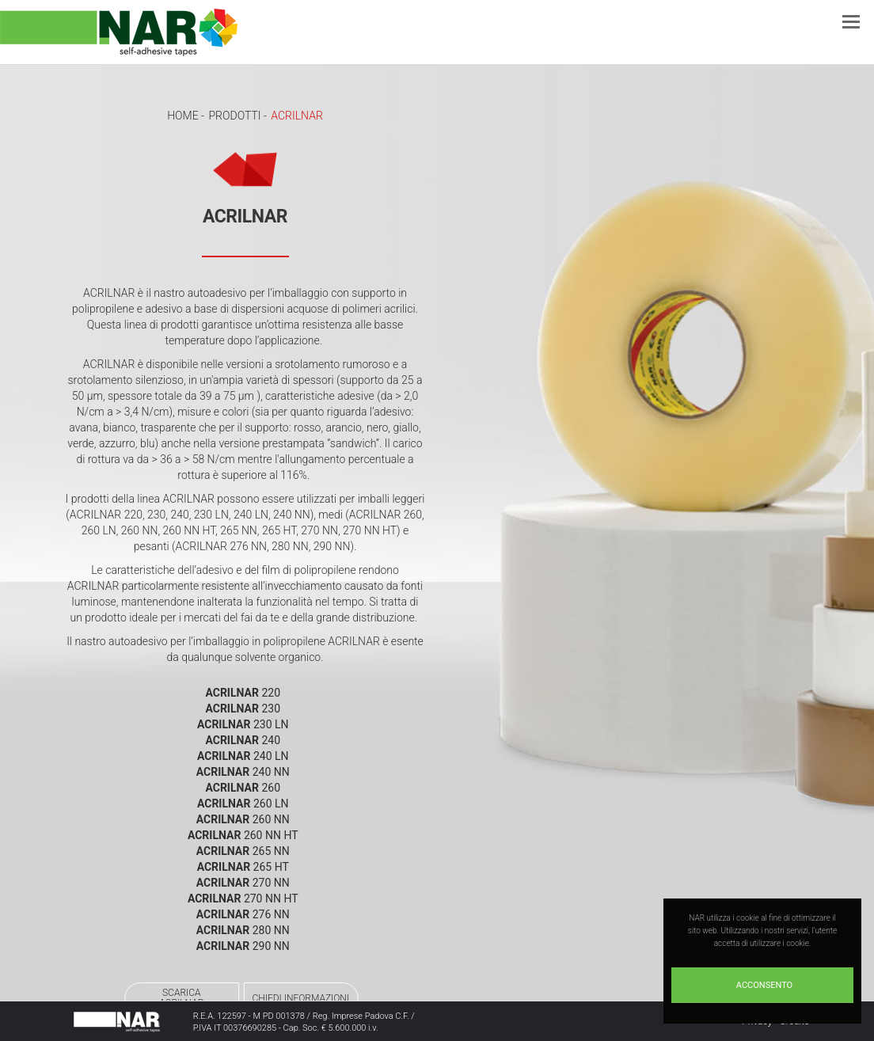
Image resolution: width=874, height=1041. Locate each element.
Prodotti (234, 115)
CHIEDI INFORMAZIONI (303, 998)
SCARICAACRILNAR (179, 998)
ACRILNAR (296, 115)
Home (182, 115)
